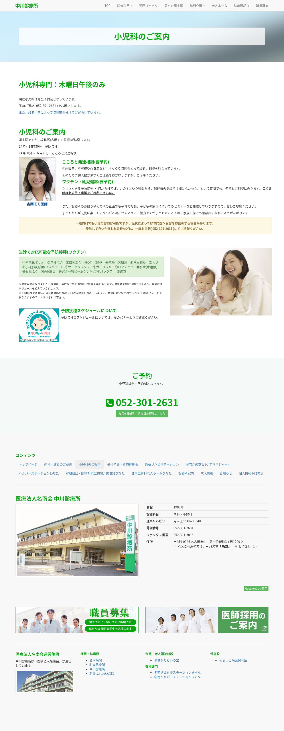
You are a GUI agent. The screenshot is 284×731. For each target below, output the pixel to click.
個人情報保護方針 (251, 473)
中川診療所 (97, 669)
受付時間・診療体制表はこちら (142, 413)
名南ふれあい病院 (101, 673)
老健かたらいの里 (166, 660)
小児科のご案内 (90, 464)
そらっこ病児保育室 (233, 660)
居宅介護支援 (173, 5)
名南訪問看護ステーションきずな (177, 672)
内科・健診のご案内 (58, 464)
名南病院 (95, 660)
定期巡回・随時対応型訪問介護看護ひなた (95, 473)
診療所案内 (186, 473)
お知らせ (226, 473)
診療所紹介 (241, 5)
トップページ (28, 464)
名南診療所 (97, 664)
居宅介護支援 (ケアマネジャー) (207, 464)
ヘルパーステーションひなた (39, 473)
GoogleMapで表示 (256, 588)
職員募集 (262, 5)
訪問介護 (197, 5)
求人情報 (207, 473)
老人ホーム (219, 5)
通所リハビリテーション (162, 464)
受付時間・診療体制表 (122, 464)
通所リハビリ (148, 5)
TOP (107, 5)
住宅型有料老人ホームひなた (151, 473)
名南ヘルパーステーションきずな (177, 677)
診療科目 (124, 5)
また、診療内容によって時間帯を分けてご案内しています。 (60, 112)
